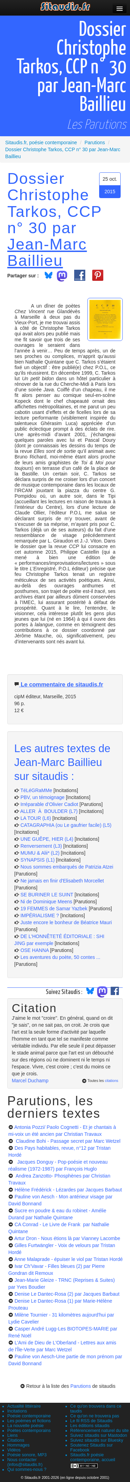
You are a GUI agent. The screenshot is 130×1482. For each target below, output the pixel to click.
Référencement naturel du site (99, 1430)
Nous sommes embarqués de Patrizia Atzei (66, 867)
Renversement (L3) (41, 846)
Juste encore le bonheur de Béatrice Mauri (66, 922)
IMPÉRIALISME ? (39, 915)
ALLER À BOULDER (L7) (49, 811)
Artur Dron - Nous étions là (67, 1238)
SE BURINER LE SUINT (46, 894)
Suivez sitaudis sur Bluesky (96, 1440)
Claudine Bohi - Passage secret (68, 1141)
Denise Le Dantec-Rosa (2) (67, 1294)
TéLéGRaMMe (36, 790)
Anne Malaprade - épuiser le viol (68, 1259)
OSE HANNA (34, 950)
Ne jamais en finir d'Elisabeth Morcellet (62, 880)
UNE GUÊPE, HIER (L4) (46, 839)
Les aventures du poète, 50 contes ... (60, 957)
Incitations (17, 1411)
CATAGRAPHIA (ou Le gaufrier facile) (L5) (65, 825)
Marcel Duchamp (30, 1080)
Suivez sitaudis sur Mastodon (98, 1435)
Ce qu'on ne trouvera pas (94, 1416)
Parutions (80, 1386)
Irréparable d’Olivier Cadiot (49, 804)
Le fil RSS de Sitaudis (91, 1420)
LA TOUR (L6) (35, 818)
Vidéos (13, 1450)
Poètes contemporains (29, 1430)
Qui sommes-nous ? (26, 1469)
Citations (15, 1440)
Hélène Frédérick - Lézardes (68, 1189)
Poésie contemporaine (29, 1416)
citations (111, 1080)
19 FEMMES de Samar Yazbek (53, 908)
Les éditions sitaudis (90, 1425)
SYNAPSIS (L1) (37, 860)
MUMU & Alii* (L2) (40, 853)
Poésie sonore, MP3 (26, 1454)
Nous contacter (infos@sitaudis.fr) (25, 1462)
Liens (12, 1435)
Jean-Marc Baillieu (47, 252)
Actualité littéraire (24, 1406)
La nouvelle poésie (25, 1425)
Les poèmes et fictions (29, 1420)
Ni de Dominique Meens (46, 901)
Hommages (18, 1445)
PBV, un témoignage (42, 797)
